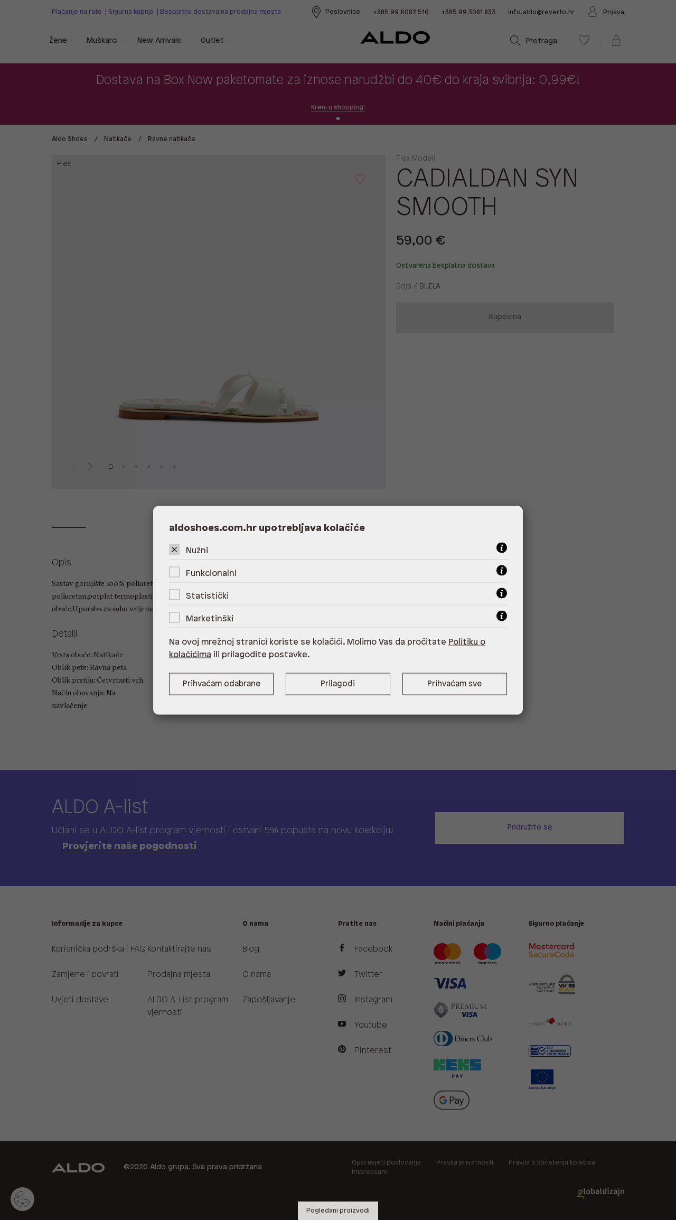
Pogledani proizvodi (338, 1210)
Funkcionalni (211, 573)
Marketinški (209, 618)
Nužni (197, 550)
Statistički (207, 595)
